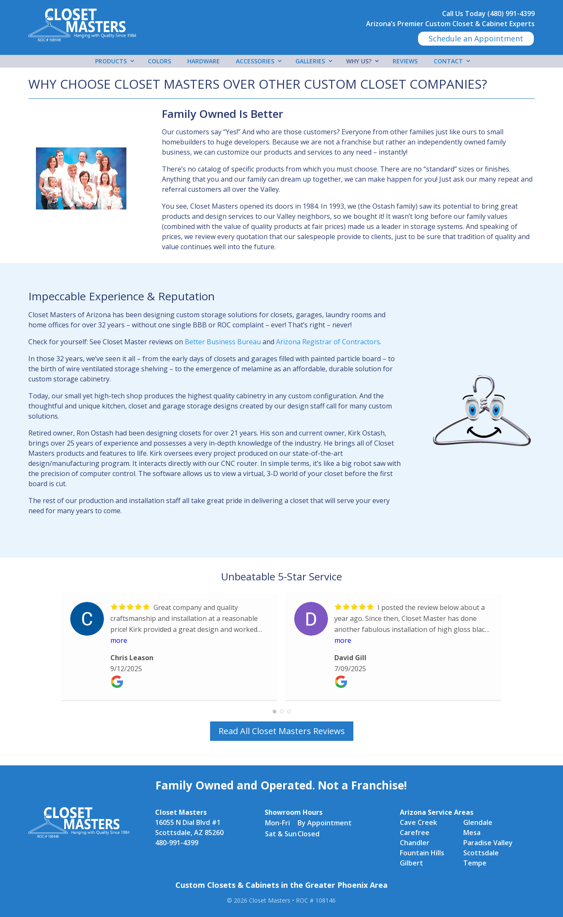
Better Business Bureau (223, 341)
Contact (448, 61)
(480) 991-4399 (511, 13)
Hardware (203, 61)
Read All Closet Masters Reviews (282, 731)
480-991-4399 (176, 842)
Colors (159, 61)
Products (111, 61)
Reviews (405, 61)
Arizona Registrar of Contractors (328, 341)
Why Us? (359, 61)
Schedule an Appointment (476, 38)
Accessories (255, 61)
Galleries (310, 61)
